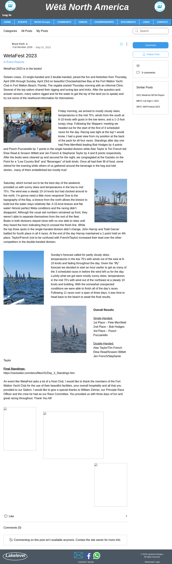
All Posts (26, 30)
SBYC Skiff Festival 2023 (148, 107)
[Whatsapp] (96, 555)
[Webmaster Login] (152, 562)
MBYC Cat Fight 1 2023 (147, 101)
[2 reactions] (124, 516)
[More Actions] (125, 44)
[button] (22, 22)
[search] (150, 31)
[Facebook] (87, 555)
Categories (10, 30)
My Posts (42, 30)
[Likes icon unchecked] (6, 516)
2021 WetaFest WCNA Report (150, 95)
